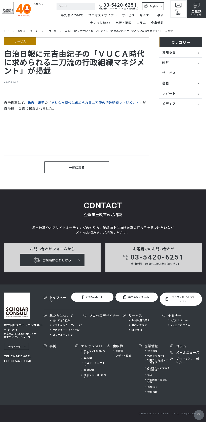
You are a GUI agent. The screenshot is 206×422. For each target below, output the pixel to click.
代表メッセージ (156, 355)
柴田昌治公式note (136, 297)
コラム (141, 23)
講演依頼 (137, 330)
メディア (168, 103)
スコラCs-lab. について (95, 376)
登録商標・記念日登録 (157, 381)
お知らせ (169, 52)
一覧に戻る (77, 167)
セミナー (146, 15)
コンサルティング (63, 335)
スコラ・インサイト (94, 364)
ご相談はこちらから (52, 260)
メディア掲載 (123, 355)
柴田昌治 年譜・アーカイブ (157, 361)
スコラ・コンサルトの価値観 (158, 368)
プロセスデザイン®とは (66, 330)
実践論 (88, 358)
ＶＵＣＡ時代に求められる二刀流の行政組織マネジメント (95, 102)
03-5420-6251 (118, 5)
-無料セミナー (179, 320)
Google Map (14, 346)
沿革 (150, 375)
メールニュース (178, 9)
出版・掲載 (124, 23)
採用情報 (152, 392)
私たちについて (72, 15)
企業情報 (157, 23)
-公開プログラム (180, 325)
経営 (165, 62)
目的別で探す (139, 325)
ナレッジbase (100, 23)
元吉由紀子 (36, 102)
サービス (128, 15)
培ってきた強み (61, 320)
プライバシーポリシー (187, 360)
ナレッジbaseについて (94, 352)
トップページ (57, 299)
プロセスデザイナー (102, 15)
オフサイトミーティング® (67, 325)
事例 (160, 15)
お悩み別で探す (141, 320)
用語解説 (89, 370)
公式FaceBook (92, 297)
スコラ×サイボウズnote (180, 299)
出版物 (118, 346)
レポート (169, 93)
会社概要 (152, 351)
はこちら (196, 9)
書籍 (165, 83)
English (151, 6)
